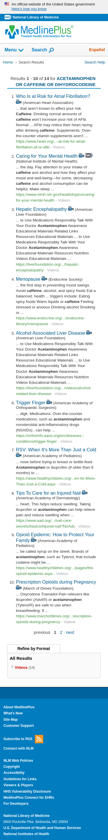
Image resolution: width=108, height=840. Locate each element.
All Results (21, 658)
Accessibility (13, 773)
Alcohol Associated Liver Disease (50, 333)
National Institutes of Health (26, 834)
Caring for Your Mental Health (46, 156)
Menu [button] (14, 50)
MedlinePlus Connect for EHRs (28, 798)
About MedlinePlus (19, 707)
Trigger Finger (30, 402)
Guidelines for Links (20, 779)
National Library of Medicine (36, 17)
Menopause (28, 279)
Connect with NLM (18, 748)
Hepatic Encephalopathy (41, 209)
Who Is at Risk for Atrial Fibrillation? (53, 96)
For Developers (16, 804)
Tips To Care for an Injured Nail (48, 493)
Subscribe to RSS (23, 739)
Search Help (95, 62)
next (70, 632)
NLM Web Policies (18, 761)
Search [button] (43, 50)
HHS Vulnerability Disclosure (27, 791)
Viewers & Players (18, 785)
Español (97, 49)
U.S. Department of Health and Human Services (42, 828)
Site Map (10, 720)
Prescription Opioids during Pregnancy (56, 581)
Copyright (11, 767)
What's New (13, 713)
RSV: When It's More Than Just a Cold (56, 449)
